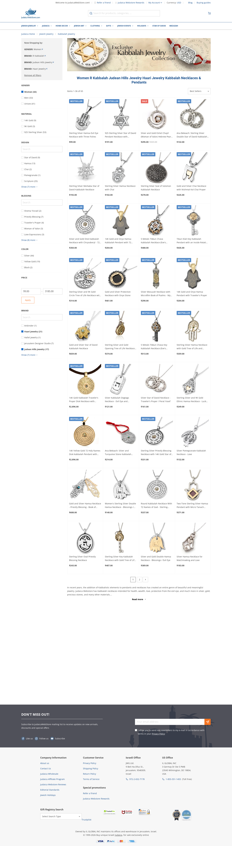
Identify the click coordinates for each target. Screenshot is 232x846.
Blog (190, 2)
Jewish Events (124, 26)
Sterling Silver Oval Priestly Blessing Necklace (82, 559)
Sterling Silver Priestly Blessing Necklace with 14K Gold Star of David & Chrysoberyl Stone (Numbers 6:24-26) (156, 453)
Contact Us (45, 768)
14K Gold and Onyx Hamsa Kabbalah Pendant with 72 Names (118, 242)
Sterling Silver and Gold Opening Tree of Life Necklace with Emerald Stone (120, 347)
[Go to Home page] (30, 13)
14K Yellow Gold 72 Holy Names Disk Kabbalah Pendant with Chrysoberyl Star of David (84, 453)
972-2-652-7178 (137, 779)
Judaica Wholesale (49, 773)
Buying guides (204, 3)
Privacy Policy (158, 733)
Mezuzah (173, 26)
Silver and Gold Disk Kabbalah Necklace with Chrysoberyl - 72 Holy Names (84, 242)
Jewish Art (79, 26)
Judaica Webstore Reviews (53, 784)
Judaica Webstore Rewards (129, 2)
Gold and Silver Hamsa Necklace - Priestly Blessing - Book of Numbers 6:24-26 (85, 506)
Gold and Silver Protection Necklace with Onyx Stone (118, 294)
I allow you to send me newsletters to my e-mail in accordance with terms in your (171, 732)
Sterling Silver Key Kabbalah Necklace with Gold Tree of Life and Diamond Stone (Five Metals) (120, 559)
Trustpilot (86, 819)
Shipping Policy (90, 768)
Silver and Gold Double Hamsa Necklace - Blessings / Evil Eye (156, 559)
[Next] (145, 580)
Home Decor (62, 26)
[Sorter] (199, 92)
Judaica (45, 26)
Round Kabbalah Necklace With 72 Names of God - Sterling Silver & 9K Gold (156, 506)
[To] (53, 292)
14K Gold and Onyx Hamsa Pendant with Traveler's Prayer (192, 294)
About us (44, 763)
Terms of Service (91, 779)
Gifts (108, 26)
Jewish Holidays (48, 795)
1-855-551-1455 (173, 779)
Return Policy (89, 773)
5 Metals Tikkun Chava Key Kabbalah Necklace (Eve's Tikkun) (154, 347)
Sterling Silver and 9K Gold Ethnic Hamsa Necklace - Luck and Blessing (191, 400)
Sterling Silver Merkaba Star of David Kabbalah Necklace (84, 188)
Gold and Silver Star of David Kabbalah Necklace (83, 347)
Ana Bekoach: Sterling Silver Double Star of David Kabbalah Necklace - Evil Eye (192, 136)
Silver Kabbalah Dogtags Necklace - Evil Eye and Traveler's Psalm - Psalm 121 (119, 400)
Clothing (95, 26)
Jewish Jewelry (28, 26)
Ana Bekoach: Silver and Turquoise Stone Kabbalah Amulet (118, 453)
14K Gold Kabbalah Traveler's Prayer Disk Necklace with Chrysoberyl (83, 400)
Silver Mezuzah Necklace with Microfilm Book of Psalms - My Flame (155, 294)
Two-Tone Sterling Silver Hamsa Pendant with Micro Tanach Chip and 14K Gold (192, 506)
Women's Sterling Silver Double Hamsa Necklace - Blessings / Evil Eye (120, 506)
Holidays (141, 26)
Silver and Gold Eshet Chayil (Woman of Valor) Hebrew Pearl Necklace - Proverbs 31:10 (156, 136)
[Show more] (29, 187)
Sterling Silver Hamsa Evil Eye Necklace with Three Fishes (83, 136)
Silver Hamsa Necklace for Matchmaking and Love (189, 559)
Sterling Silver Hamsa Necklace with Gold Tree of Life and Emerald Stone (192, 347)
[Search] (41, 150)
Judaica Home (28, 34)
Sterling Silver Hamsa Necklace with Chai (120, 188)
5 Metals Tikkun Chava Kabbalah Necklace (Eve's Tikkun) (153, 242)
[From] (31, 292)
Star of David (159, 26)
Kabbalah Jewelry (66, 34)
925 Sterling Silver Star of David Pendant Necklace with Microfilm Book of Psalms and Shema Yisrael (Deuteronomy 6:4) (120, 136)
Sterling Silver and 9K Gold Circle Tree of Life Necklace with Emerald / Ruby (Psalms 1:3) (85, 294)
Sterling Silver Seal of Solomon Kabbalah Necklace (156, 188)
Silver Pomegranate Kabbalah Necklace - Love (191, 453)
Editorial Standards (49, 789)
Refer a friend (102, 2)
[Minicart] (209, 13)
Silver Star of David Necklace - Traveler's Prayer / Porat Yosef (155, 400)
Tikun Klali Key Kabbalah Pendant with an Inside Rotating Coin (192, 242)
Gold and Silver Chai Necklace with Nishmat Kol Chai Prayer (191, 188)
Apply (28, 301)
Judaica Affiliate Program (52, 779)
